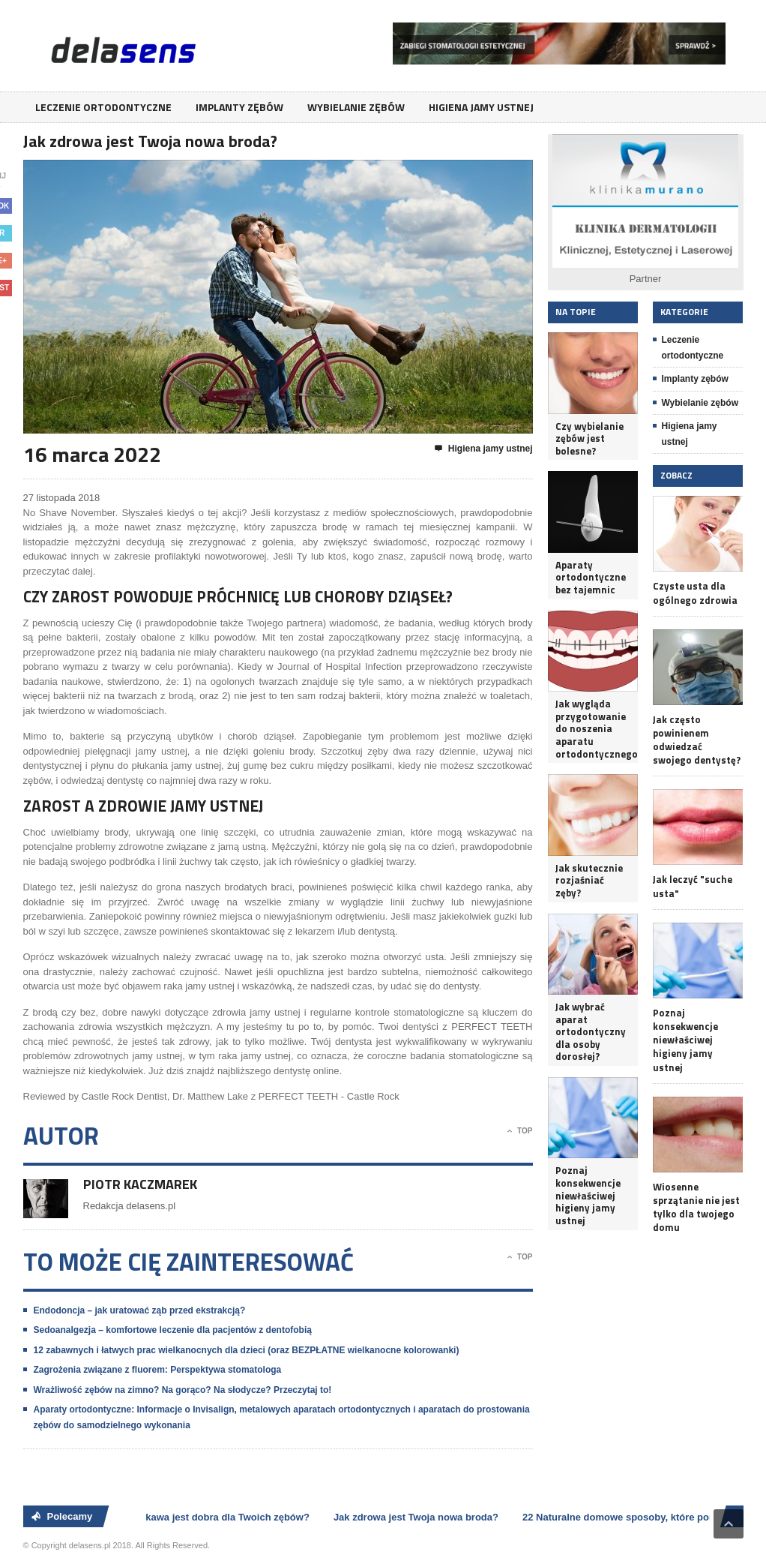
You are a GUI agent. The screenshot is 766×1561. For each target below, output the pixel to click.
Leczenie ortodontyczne (103, 107)
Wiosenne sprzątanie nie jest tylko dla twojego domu (696, 1207)
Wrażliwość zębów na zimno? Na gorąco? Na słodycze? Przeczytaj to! (183, 1390)
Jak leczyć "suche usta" (692, 885)
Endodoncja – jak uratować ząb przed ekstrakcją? (140, 1310)
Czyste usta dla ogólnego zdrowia (695, 592)
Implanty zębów (239, 107)
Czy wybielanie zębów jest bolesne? (589, 439)
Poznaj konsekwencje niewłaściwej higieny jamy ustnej (588, 1195)
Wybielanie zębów (356, 107)
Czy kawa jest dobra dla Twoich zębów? (220, 1517)
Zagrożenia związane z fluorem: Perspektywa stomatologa (158, 1369)
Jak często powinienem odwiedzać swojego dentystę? (697, 740)
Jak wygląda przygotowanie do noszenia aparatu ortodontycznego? (592, 729)
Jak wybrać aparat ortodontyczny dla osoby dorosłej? (590, 1032)
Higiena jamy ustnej (481, 107)
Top (519, 1131)
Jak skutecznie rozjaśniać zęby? (589, 880)
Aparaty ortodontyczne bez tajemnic (590, 577)
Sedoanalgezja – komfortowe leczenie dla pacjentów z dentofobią (173, 1330)
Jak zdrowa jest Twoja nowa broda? (418, 1517)
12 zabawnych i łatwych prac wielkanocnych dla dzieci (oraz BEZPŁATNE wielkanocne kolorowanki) (246, 1350)
